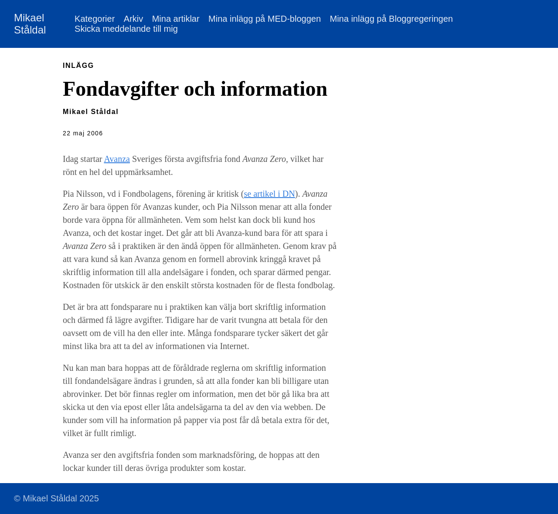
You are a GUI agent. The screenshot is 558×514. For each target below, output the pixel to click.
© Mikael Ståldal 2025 (56, 498)
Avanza (117, 159)
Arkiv (133, 19)
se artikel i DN (269, 193)
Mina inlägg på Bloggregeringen (391, 19)
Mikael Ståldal (30, 24)
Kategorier (95, 19)
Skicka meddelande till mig (126, 29)
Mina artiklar (176, 19)
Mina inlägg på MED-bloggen (264, 19)
